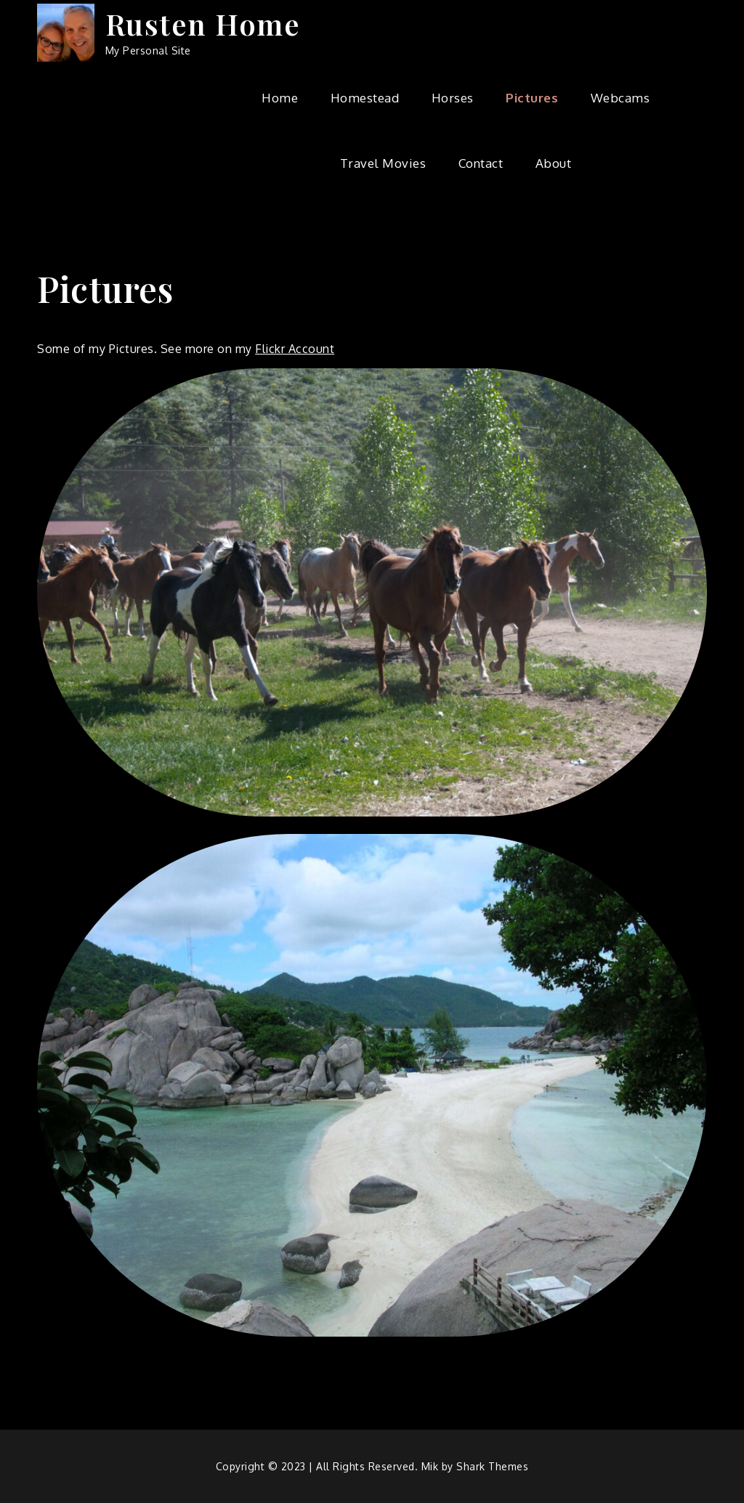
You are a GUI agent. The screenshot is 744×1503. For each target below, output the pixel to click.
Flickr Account (294, 348)
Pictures (532, 97)
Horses (453, 97)
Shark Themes (492, 1466)
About (553, 163)
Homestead (365, 97)
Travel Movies (383, 163)
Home (280, 97)
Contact (481, 163)
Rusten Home (203, 23)
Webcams (620, 97)
